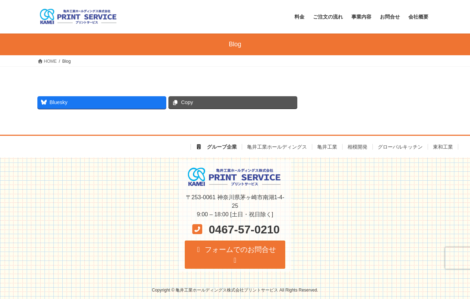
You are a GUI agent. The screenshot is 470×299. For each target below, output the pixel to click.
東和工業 (443, 147)
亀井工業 (327, 147)
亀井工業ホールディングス (277, 147)
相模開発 (357, 147)
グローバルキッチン (400, 147)
